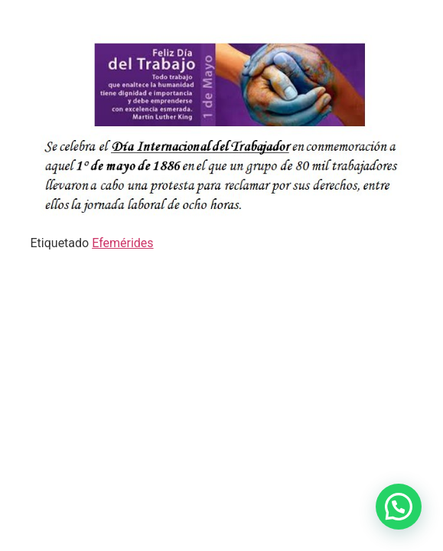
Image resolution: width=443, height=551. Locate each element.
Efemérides (122, 243)
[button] (399, 507)
